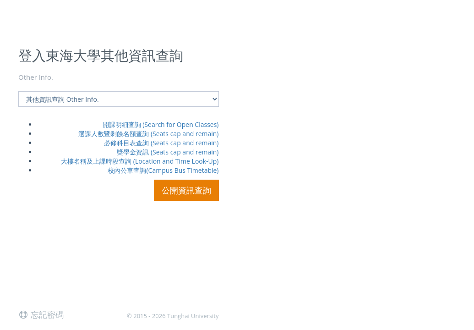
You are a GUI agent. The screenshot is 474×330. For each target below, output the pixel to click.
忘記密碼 (41, 314)
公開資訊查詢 (186, 190)
